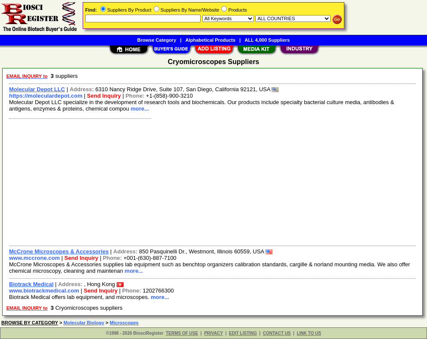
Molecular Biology (83, 322)
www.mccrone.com (34, 258)
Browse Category (156, 40)
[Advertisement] (213, 181)
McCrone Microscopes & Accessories (58, 251)
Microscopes (124, 322)
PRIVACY (213, 333)
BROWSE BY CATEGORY (29, 322)
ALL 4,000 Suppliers (267, 40)
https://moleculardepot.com (45, 95)
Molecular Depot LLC (37, 89)
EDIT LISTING (243, 333)
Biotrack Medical (31, 284)
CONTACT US (277, 333)
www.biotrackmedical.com (44, 290)
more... (140, 108)
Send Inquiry (104, 95)
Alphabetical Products (210, 40)
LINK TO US (309, 333)
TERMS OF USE (182, 333)
